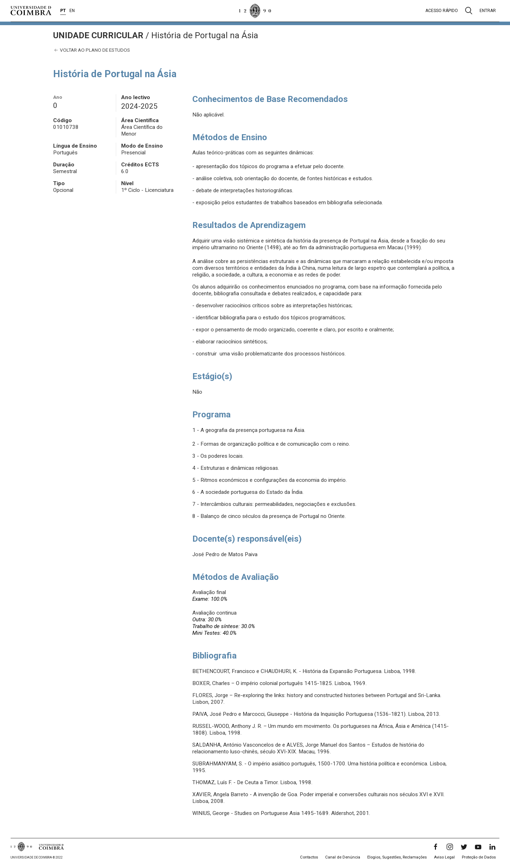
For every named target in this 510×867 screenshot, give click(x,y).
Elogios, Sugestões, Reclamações (397, 857)
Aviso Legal (444, 857)
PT (63, 10)
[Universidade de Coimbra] (31, 10)
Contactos (309, 857)
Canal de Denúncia (342, 857)
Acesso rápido (441, 10)
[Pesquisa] (468, 11)
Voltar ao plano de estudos (91, 50)
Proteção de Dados (479, 857)
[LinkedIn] (492, 846)
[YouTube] (478, 846)
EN (72, 10)
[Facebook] (436, 846)
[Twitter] (464, 846)
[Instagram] (450, 846)
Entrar (488, 10)
